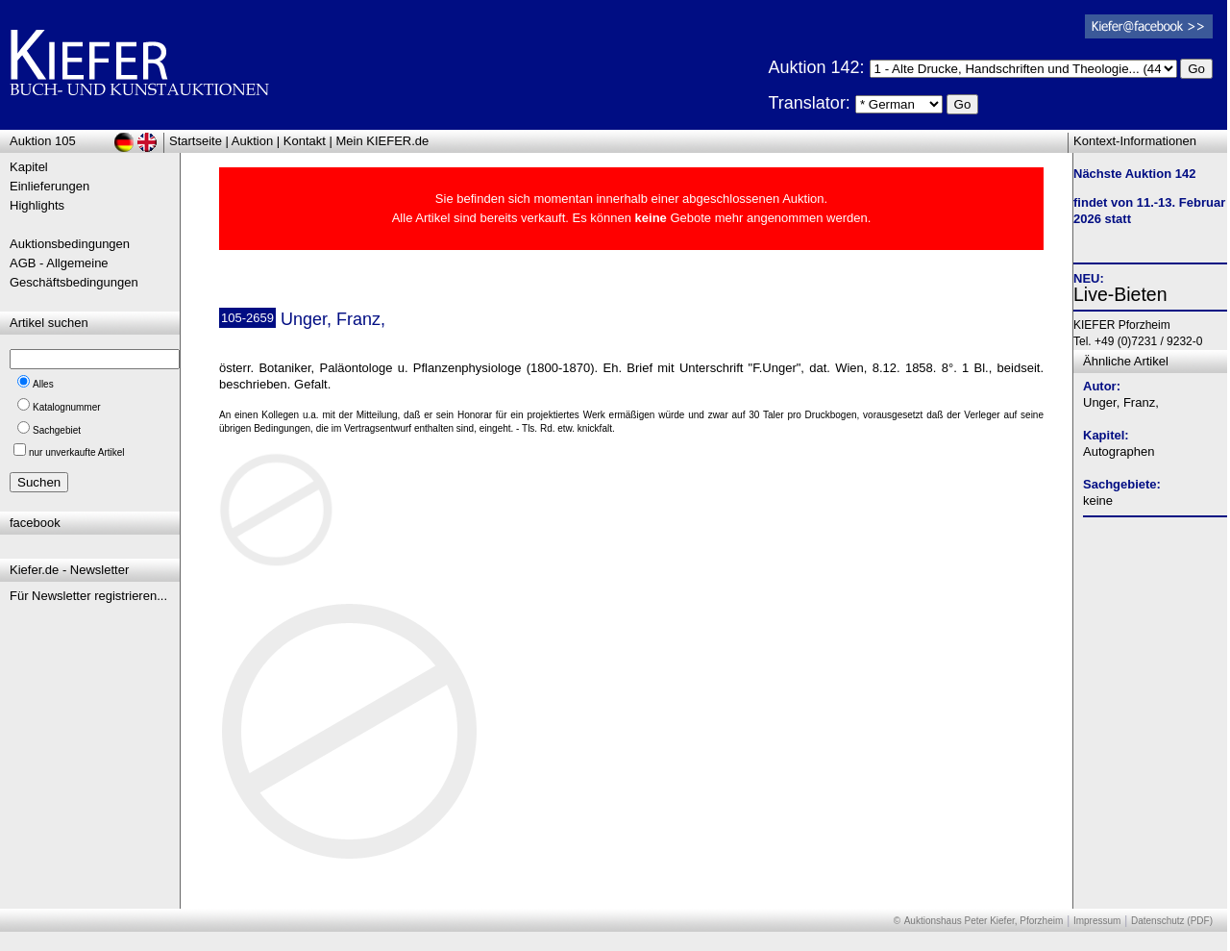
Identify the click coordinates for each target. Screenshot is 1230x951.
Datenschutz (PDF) (1172, 920)
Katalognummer (67, 407)
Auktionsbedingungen (70, 244)
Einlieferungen (49, 186)
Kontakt (304, 141)
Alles (43, 384)
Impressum (1096, 920)
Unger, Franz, (1121, 402)
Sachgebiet (57, 430)
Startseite (195, 141)
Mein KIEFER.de (383, 141)
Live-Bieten (1120, 294)
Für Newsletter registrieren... (88, 595)
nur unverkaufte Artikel (77, 452)
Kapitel (29, 167)
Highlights (37, 205)
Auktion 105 (43, 141)
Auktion (252, 141)
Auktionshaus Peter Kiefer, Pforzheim (984, 920)
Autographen (1118, 451)
